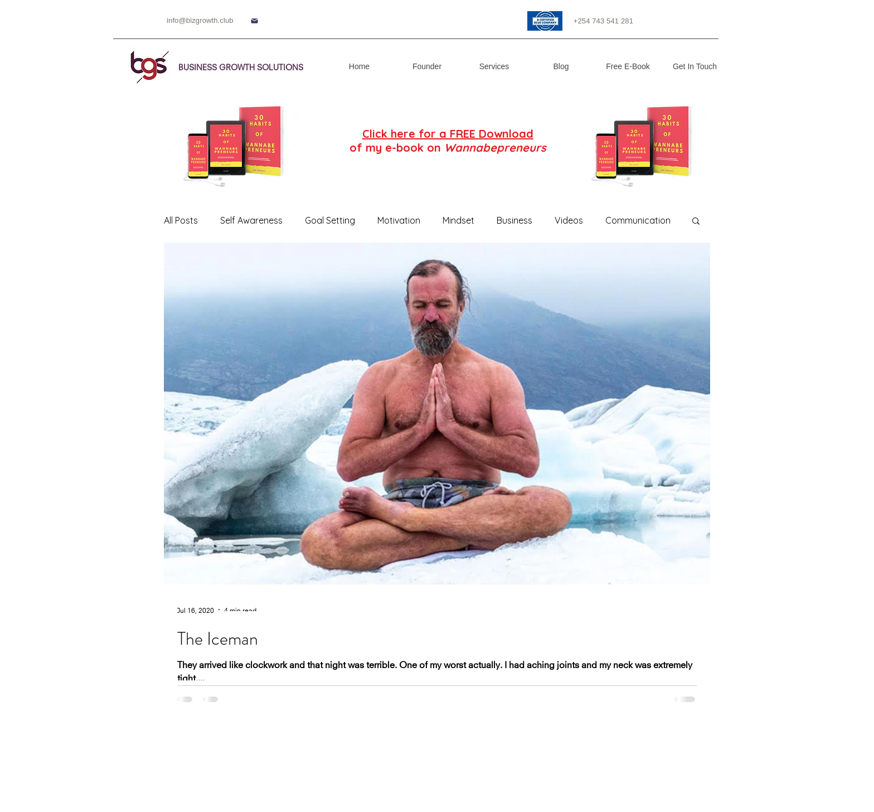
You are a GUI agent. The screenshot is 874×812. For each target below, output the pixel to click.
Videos (569, 220)
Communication (638, 220)
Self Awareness (251, 220)
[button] (696, 222)
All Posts (181, 220)
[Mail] (254, 21)
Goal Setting (330, 220)
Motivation (398, 220)
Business (514, 220)
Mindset (458, 220)
